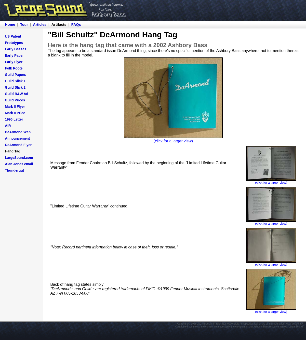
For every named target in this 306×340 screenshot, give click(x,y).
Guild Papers (15, 75)
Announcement (17, 138)
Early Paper (14, 55)
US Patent (13, 36)
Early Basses (15, 49)
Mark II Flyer (15, 107)
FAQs (76, 24)
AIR (8, 126)
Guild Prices (15, 100)
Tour (24, 24)
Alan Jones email (19, 164)
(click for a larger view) (173, 141)
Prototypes (14, 43)
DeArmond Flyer (18, 145)
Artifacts (59, 24)
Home (10, 24)
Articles (39, 24)
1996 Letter (14, 119)
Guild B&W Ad (16, 94)
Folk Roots (14, 68)
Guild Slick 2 (15, 87)
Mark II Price (15, 113)
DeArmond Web (18, 132)
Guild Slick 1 (15, 81)
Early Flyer (14, 62)
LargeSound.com (19, 158)
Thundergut (14, 170)
